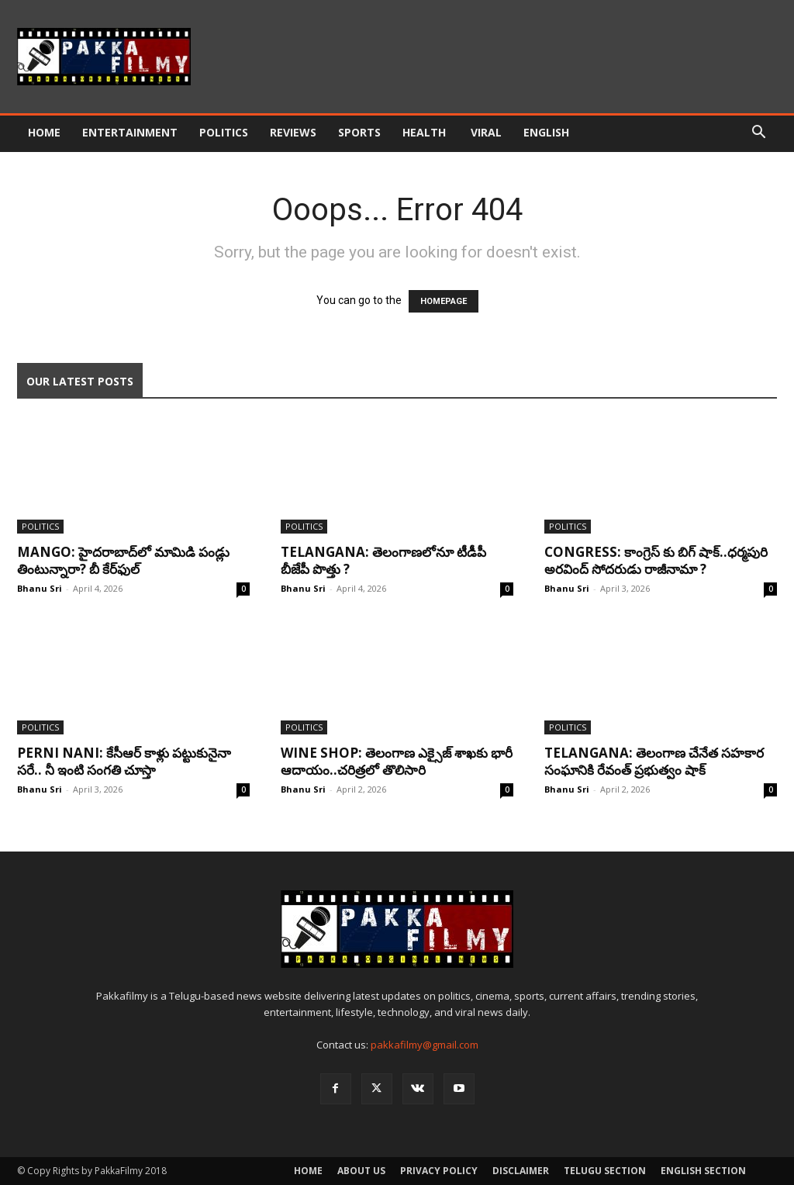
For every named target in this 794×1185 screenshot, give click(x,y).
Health (425, 132)
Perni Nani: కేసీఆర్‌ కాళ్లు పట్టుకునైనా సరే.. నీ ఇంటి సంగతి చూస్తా (124, 761)
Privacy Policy (439, 1170)
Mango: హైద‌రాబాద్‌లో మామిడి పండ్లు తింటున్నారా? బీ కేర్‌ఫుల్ (123, 560)
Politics (223, 132)
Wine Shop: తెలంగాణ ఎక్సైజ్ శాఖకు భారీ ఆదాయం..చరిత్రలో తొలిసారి (397, 761)
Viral (486, 132)
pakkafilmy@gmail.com (424, 1045)
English (546, 132)
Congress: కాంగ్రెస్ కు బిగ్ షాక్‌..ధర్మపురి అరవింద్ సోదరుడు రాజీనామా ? (656, 560)
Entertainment (130, 132)
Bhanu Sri (39, 588)
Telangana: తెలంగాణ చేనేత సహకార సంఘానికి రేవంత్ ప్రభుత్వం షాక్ (654, 761)
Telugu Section (605, 1170)
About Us (361, 1170)
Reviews (293, 132)
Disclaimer (520, 1170)
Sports (359, 132)
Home (44, 132)
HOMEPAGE (443, 301)
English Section (703, 1170)
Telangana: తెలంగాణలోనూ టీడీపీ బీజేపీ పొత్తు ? (383, 560)
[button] (758, 133)
